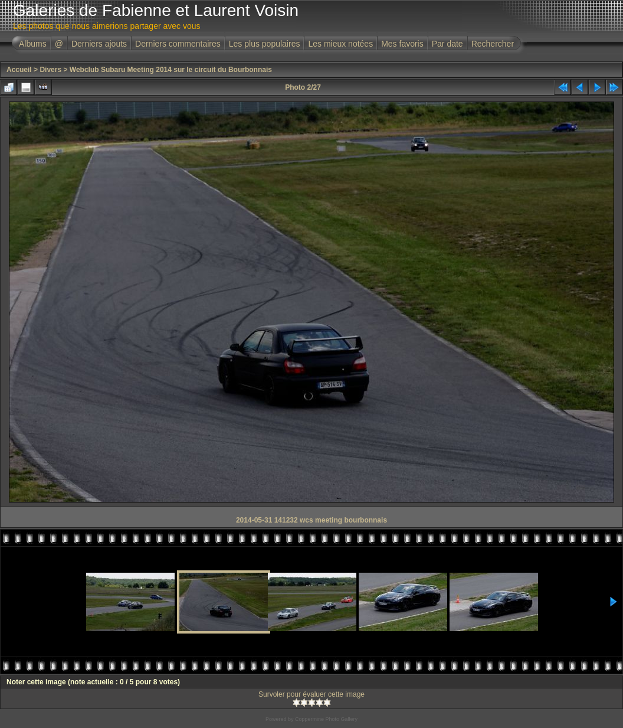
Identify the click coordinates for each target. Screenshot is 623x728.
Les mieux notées (340, 43)
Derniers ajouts (99, 43)
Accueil (19, 70)
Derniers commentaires (178, 43)
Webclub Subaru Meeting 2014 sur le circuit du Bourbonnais (171, 70)
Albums (33, 43)
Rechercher (492, 43)
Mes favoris (402, 43)
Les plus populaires (264, 43)
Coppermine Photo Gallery (326, 719)
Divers (50, 70)
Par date (447, 43)
